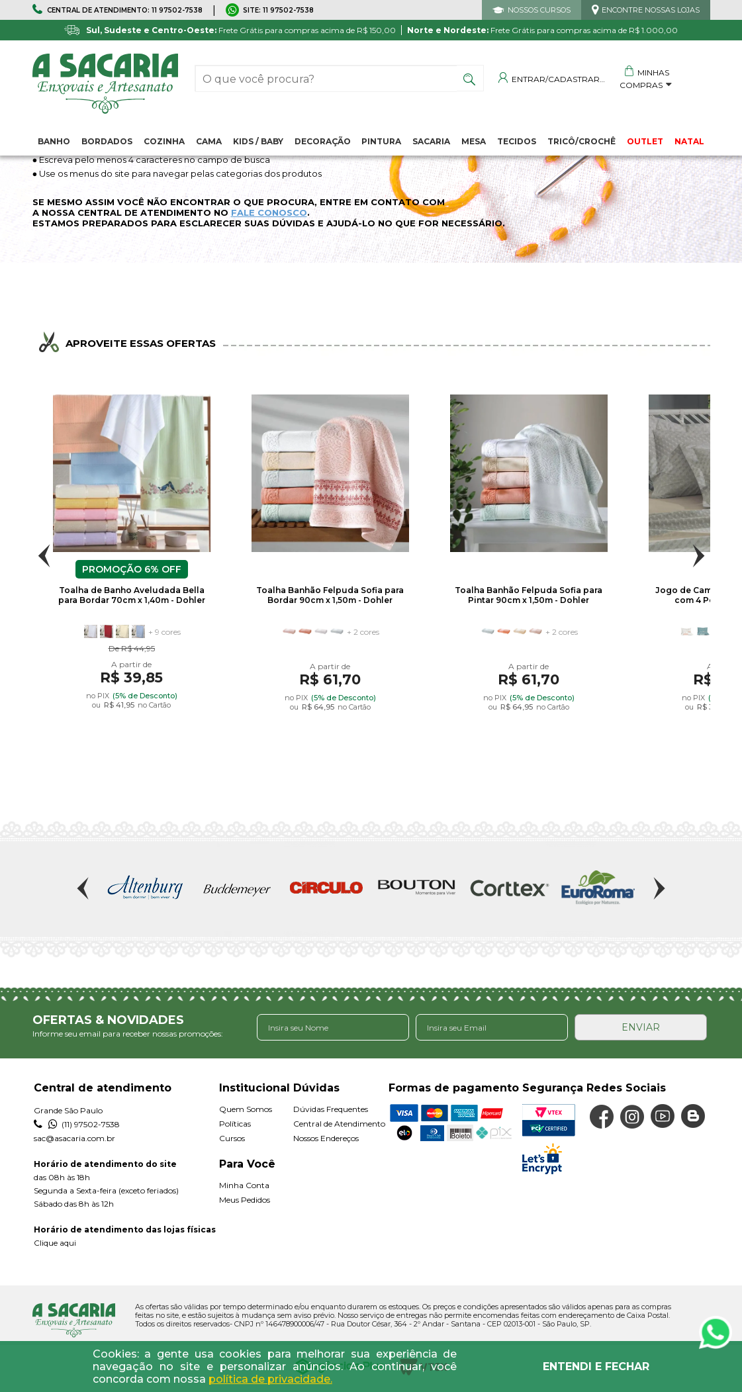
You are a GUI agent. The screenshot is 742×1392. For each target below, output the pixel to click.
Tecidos (516, 141)
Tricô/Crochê (581, 141)
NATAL (689, 141)
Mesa (473, 141)
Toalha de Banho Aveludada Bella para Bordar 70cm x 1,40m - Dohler (131, 595)
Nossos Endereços (326, 1138)
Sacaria (431, 141)
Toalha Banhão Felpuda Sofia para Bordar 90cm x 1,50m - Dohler (330, 595)
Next (698, 555)
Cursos (232, 1138)
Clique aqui (55, 1243)
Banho (54, 141)
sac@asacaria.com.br (74, 1138)
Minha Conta (244, 1185)
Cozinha (164, 141)
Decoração (323, 141)
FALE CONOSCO (269, 212)
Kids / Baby (258, 141)
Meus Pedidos (244, 1200)
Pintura (381, 141)
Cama (209, 141)
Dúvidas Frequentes (330, 1109)
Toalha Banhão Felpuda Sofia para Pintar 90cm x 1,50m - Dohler (528, 595)
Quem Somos (245, 1109)
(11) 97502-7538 (77, 1124)
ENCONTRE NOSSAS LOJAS (651, 10)
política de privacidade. (270, 1379)
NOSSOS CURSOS (539, 10)
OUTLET (645, 141)
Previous (44, 555)
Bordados (106, 141)
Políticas (235, 1124)
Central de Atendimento (339, 1124)
